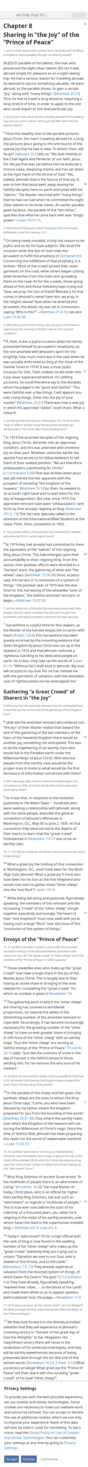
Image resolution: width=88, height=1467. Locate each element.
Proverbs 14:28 (29, 1187)
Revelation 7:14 (69, 1297)
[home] (6, 5)
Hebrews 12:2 (26, 154)
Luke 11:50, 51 (18, 1143)
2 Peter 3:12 (64, 1362)
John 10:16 (46, 889)
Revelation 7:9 (60, 993)
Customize (49, 1459)
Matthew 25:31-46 (18, 1118)
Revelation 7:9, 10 (18, 1266)
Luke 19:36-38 (14, 317)
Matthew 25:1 (32, 488)
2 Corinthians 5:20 (18, 473)
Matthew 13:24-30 (40, 575)
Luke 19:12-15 (30, 220)
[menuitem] (6, 5)
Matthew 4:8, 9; (27, 1227)
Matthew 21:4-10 (54, 312)
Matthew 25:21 (67, 93)
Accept (11, 1459)
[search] (82, 5)
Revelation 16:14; (41, 1362)
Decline (29, 1459)
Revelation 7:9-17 (41, 838)
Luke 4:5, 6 (48, 1227)
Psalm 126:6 (24, 635)
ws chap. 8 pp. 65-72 (30, 15)
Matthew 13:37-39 (31, 600)
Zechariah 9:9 (53, 228)
